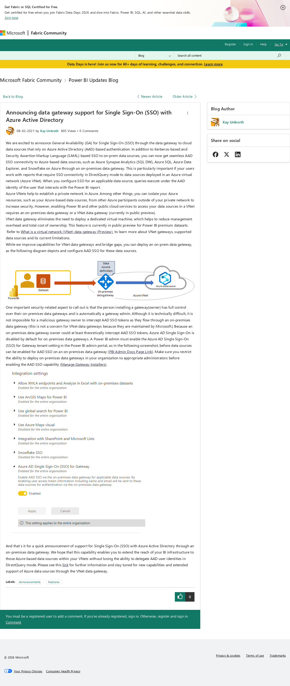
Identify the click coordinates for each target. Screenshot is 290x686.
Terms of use (255, 655)
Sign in (248, 44)
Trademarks (278, 655)
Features (54, 581)
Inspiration (97, 33)
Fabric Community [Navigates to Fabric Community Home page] (49, 33)
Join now (11, 17)
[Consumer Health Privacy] (63, 671)
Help (263, 44)
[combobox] (229, 55)
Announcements (30, 581)
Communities (137, 33)
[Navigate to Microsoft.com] (12, 33)
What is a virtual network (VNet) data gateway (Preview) (67, 231)
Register (230, 44)
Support (195, 33)
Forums (77, 33)
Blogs (157, 33)
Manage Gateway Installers (83, 364)
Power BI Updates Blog (93, 80)
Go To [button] (279, 44)
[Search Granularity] (155, 55)
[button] (187, 113)
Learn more (213, 64)
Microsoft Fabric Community (31, 80)
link (65, 564)
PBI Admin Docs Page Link (130, 351)
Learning (175, 33)
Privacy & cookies (228, 655)
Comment (13, 622)
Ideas (116, 33)
